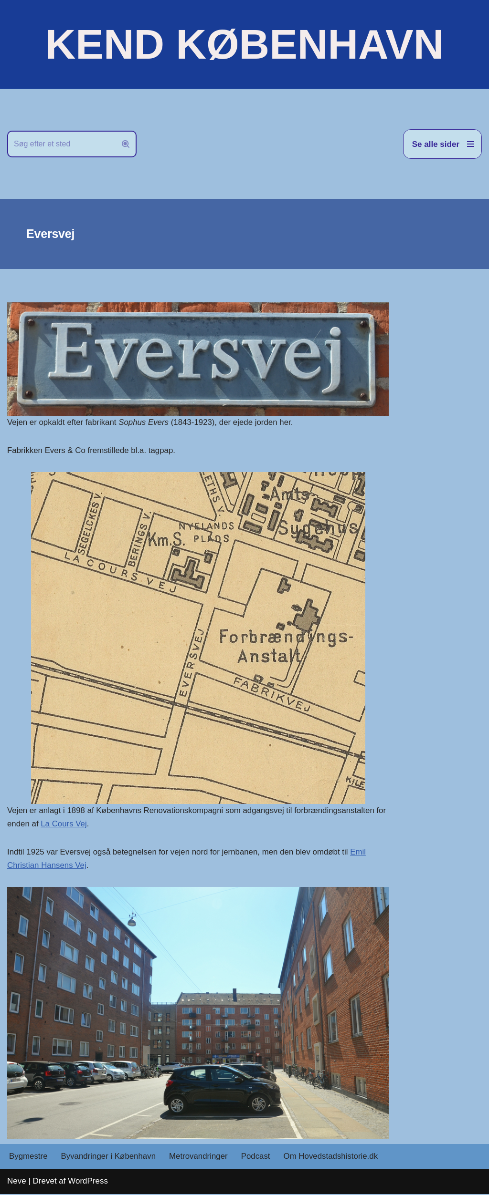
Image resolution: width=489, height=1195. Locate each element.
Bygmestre (28, 1157)
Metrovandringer (200, 1157)
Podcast (257, 1157)
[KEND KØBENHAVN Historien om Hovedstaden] (244, 44)
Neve (16, 1181)
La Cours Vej (76, 824)
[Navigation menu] (442, 144)
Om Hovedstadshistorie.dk (333, 1157)
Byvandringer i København (109, 1157)
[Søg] (61, 144)
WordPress (88, 1181)
